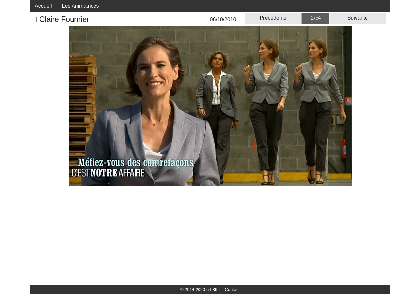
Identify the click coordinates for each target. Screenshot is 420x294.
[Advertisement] (210, 235)
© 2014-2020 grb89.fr (200, 289)
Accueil (43, 6)
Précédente (273, 18)
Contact (232, 289)
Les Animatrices (80, 6)
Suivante (357, 18)
